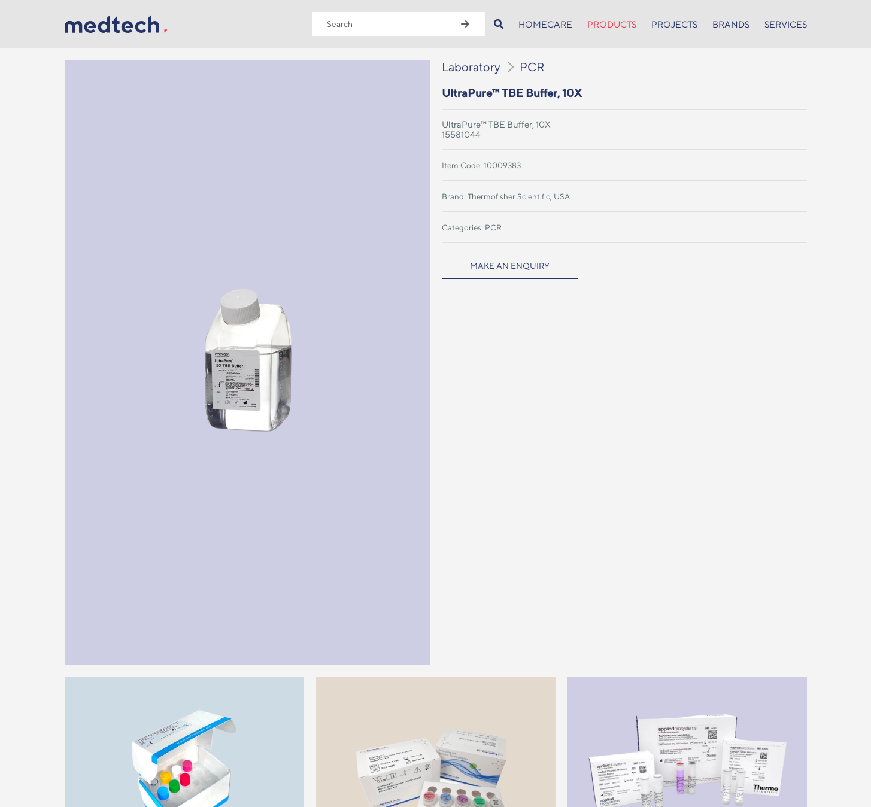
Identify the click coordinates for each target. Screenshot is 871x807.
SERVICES (785, 24)
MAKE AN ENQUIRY (510, 266)
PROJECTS (674, 24)
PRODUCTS (611, 24)
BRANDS (730, 24)
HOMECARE (545, 24)
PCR (532, 67)
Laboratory (471, 67)
